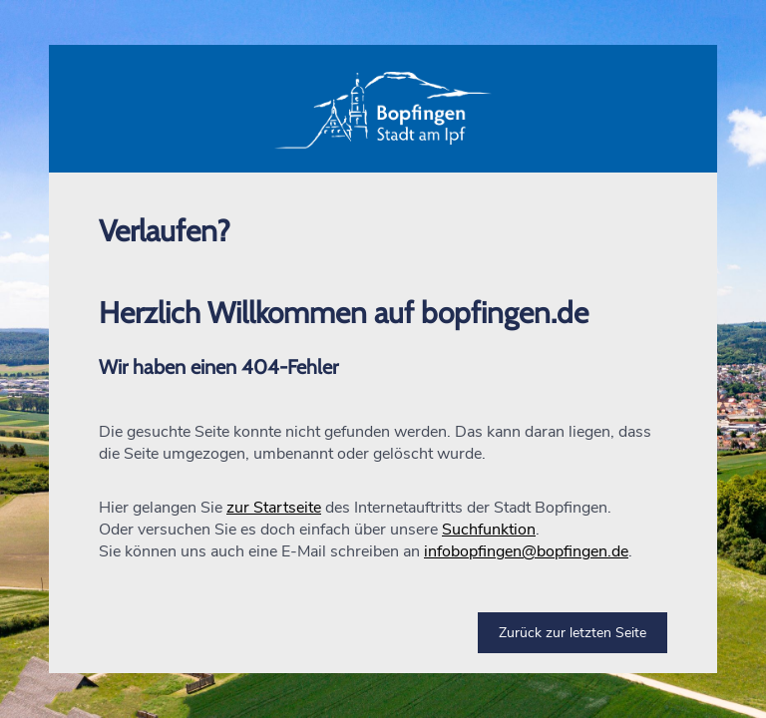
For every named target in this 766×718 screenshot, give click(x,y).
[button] (383, 109)
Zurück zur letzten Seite (572, 632)
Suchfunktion (489, 529)
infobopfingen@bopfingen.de (526, 551)
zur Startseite (273, 508)
